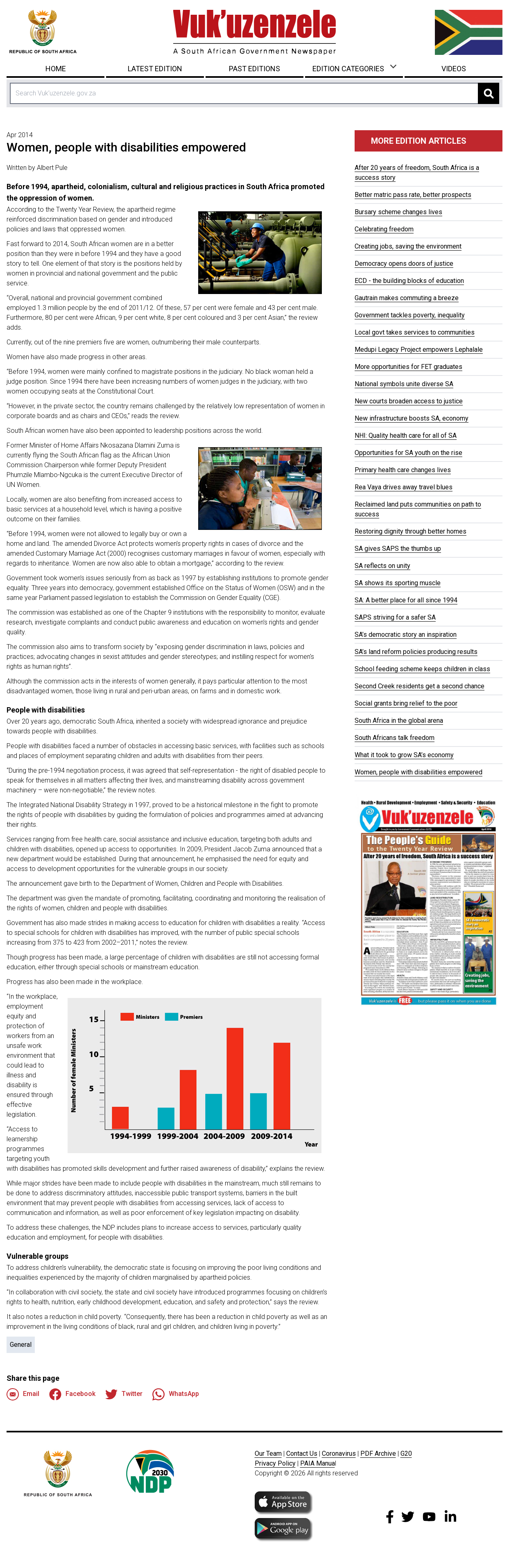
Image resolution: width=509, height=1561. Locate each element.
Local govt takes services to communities (415, 332)
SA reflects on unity (382, 566)
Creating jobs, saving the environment (408, 246)
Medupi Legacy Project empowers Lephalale (419, 349)
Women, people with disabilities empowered (418, 772)
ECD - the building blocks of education (409, 281)
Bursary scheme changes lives (398, 212)
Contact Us (301, 1453)
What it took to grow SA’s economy (404, 755)
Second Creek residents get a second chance (419, 686)
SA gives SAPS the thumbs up (398, 548)
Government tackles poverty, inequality (410, 315)
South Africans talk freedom (394, 738)
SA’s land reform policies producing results (416, 652)
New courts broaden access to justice (409, 401)
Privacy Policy (275, 1463)
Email (23, 1394)
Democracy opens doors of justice (404, 263)
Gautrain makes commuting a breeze (407, 298)
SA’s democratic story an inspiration (406, 634)
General (21, 1344)
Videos (453, 68)
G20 (406, 1453)
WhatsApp (175, 1394)
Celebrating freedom (384, 229)
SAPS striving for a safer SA (395, 617)
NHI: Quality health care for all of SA (406, 435)
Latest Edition (155, 68)
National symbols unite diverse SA (404, 384)
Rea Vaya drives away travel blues (403, 487)
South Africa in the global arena (399, 720)
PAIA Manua (317, 1463)
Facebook (72, 1394)
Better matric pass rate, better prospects (413, 195)
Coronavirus (339, 1453)
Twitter (124, 1394)
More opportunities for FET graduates (408, 367)
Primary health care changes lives (403, 470)
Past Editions (254, 68)
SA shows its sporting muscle (398, 583)
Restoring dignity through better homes (410, 531)
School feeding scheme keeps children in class (422, 669)
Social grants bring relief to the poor (406, 703)
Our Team (268, 1453)
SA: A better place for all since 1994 (406, 600)
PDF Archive (378, 1453)
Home (55, 68)
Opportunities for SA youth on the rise (408, 453)
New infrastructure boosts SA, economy (411, 418)
